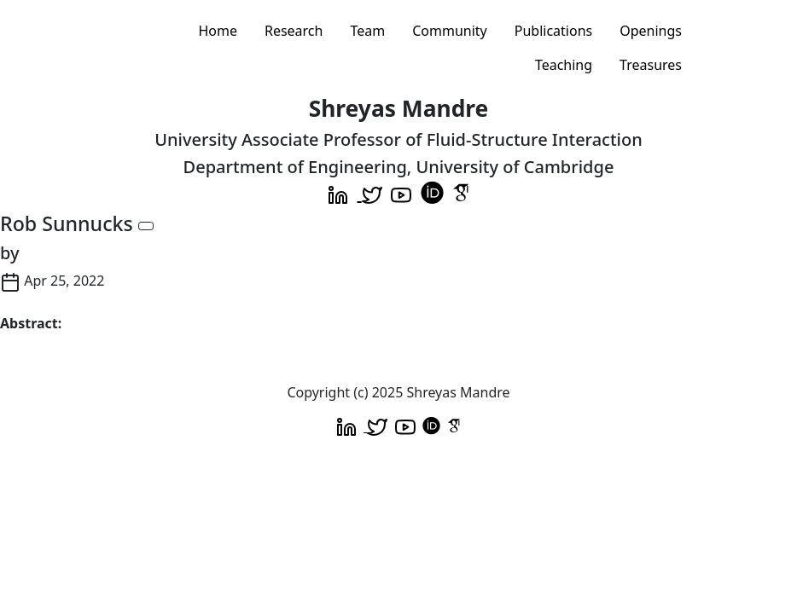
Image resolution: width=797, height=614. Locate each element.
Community (449, 30)
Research (294, 30)
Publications (553, 30)
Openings (651, 30)
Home (217, 30)
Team (367, 30)
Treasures (651, 64)
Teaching (563, 64)
